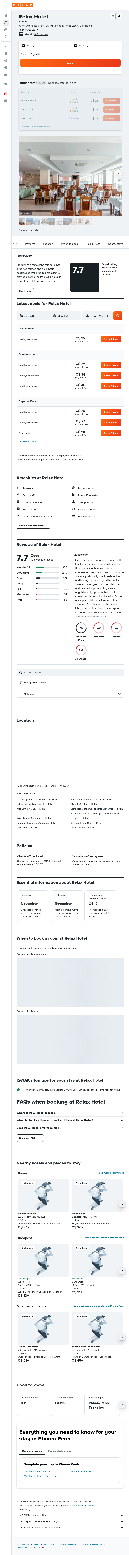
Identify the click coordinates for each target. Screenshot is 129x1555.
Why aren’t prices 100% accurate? (72, 1527)
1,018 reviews (40, 34)
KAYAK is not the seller (72, 1515)
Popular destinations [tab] (59, 1450)
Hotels (36, 1544)
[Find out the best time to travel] (5, 67)
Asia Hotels (49, 1544)
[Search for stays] (5, 22)
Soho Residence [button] (27, 1213)
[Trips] (5, 84)
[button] (5, 5)
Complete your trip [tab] (32, 1450)
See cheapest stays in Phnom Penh (104, 1237)
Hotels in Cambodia (67, 1544)
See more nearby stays (111, 1172)
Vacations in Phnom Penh (37, 1471)
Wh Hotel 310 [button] (79, 1213)
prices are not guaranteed (83, 1505)
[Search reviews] (73, 672)
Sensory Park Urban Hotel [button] (86, 1346)
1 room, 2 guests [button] (31, 54)
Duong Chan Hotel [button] (28, 1346)
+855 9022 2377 (28, 29)
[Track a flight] (5, 60)
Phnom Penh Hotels (26, 1547)
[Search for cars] (5, 29)
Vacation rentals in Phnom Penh (40, 1476)
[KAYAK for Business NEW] (5, 74)
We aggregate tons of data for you (72, 1521)
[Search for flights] (5, 15)
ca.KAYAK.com (23, 1544)
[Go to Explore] (5, 53)
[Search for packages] (5, 36)
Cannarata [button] (77, 1281)
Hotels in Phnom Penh (82, 1471)
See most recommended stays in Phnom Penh (99, 1305)
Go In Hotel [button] (24, 1281)
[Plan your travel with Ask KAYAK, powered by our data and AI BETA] (5, 46)
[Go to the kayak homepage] (22, 5)
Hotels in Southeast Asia (91, 1544)
